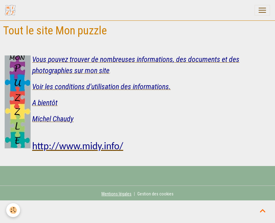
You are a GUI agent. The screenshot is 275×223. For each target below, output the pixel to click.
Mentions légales (116, 193)
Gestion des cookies (155, 193)
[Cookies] (13, 210)
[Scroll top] (262, 210)
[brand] (11, 10)
